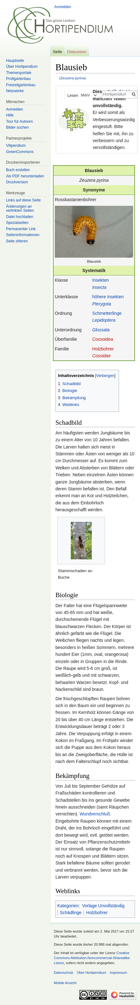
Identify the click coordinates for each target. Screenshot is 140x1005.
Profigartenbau (18, 79)
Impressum (118, 972)
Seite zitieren (17, 241)
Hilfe (9, 115)
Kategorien (68, 905)
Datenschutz (63, 972)
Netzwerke (15, 91)
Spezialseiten (17, 222)
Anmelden (62, 7)
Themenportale (18, 73)
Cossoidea (102, 339)
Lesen (68, 95)
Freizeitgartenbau (20, 85)
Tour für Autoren (19, 121)
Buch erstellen (18, 170)
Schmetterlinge (107, 313)
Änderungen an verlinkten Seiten (20, 208)
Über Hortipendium (22, 66)
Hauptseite (15, 60)
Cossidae (101, 355)
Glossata (101, 329)
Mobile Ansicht (65, 983)
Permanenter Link (21, 229)
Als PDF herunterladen (25, 176)
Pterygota (101, 303)
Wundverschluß (95, 813)
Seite (57, 51)
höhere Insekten (108, 296)
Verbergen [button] (105, 376)
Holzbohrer (103, 348)
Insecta (99, 287)
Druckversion (17, 182)
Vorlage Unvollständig (103, 905)
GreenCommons (20, 152)
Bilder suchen (17, 127)
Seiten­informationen (22, 235)
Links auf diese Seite (23, 200)
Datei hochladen (19, 217)
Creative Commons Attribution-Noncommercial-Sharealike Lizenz (92, 957)
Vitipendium (15, 145)
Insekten (100, 280)
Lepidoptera (104, 320)
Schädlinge (70, 912)
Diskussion (76, 51)
